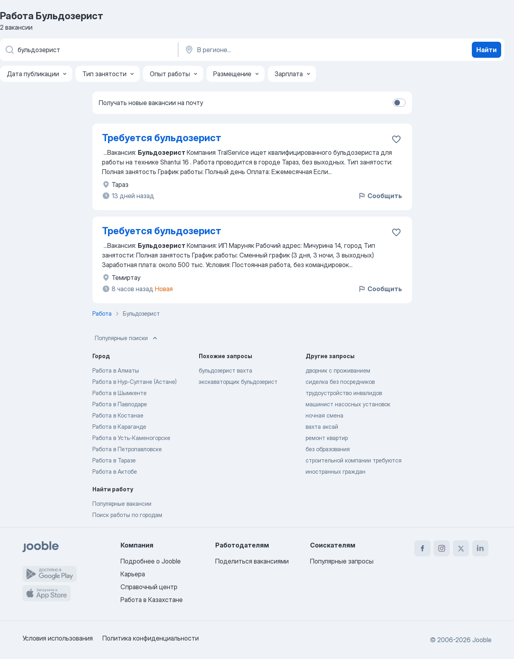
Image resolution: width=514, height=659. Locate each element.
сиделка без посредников (340, 381)
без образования (328, 449)
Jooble (482, 640)
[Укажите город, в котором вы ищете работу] (267, 50)
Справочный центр (148, 587)
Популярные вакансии (121, 503)
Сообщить (380, 196)
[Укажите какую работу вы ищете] (88, 50)
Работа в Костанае (117, 415)
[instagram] (442, 548)
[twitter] (461, 548)
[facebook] (422, 548)
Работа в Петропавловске (127, 449)
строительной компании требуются (354, 460)
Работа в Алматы (115, 370)
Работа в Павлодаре (119, 404)
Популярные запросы (341, 561)
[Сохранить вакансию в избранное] (396, 139)
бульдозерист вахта (225, 370)
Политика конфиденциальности (150, 638)
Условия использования (57, 638)
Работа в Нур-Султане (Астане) (134, 381)
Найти (486, 50)
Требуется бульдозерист (161, 138)
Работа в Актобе (114, 471)
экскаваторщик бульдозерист (238, 381)
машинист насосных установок (348, 404)
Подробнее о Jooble (150, 561)
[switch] (399, 103)
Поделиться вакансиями (252, 561)
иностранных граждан (335, 471)
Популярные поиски (127, 338)
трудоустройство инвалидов (344, 392)
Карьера (132, 574)
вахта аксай (322, 426)
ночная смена (324, 415)
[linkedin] (480, 548)
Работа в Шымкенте (119, 392)
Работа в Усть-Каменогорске (131, 437)
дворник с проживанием (338, 370)
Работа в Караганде (119, 426)
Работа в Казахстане (151, 600)
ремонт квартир (327, 437)
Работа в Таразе (114, 460)
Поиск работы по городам (127, 514)
